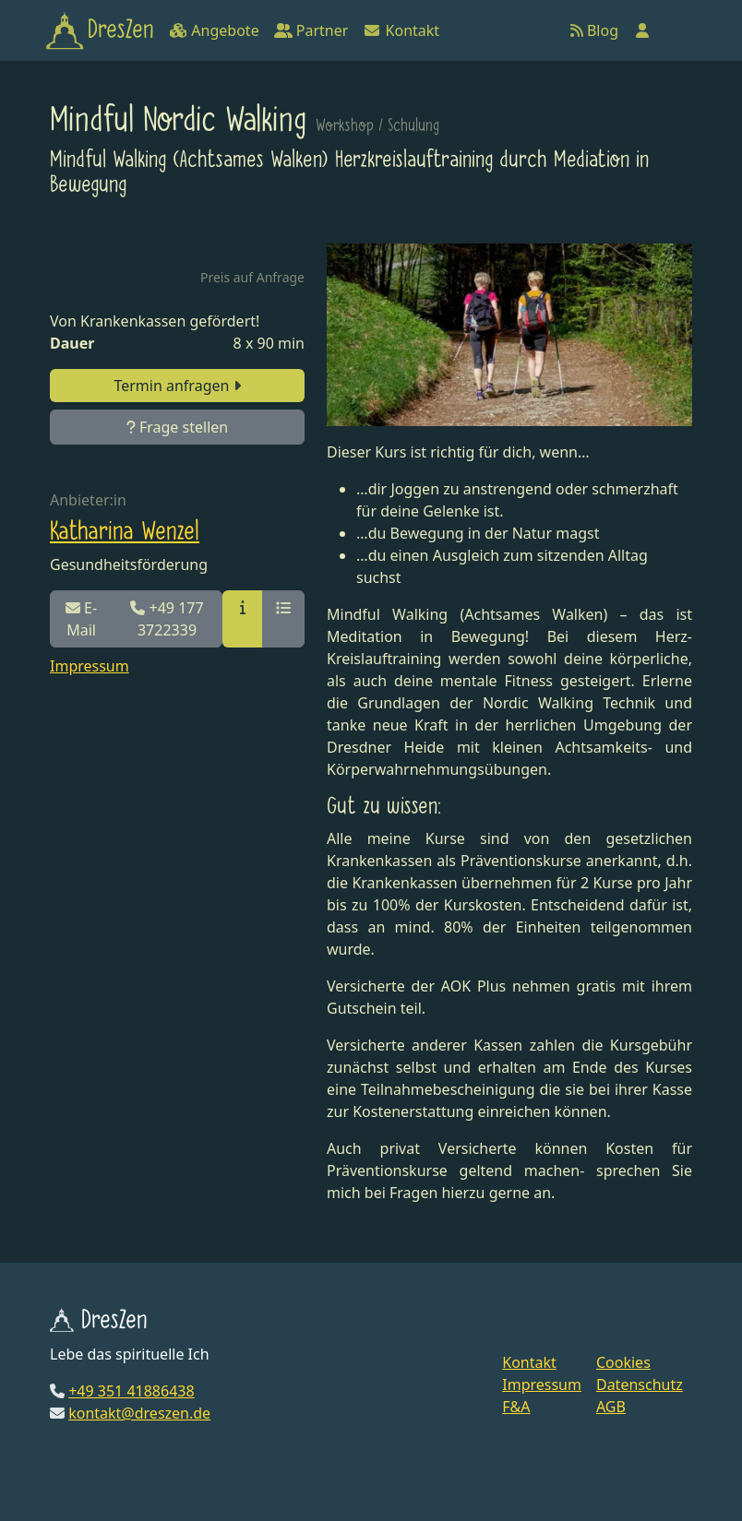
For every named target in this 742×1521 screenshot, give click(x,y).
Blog (594, 30)
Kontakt (401, 30)
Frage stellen (177, 427)
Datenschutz (639, 1384)
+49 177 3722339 (166, 619)
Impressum (89, 666)
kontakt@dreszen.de (139, 1413)
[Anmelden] (642, 30)
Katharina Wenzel (124, 532)
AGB (611, 1406)
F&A (516, 1406)
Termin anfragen (177, 385)
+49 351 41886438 (131, 1391)
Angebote (213, 30)
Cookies (623, 1362)
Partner (311, 30)
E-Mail (81, 619)
